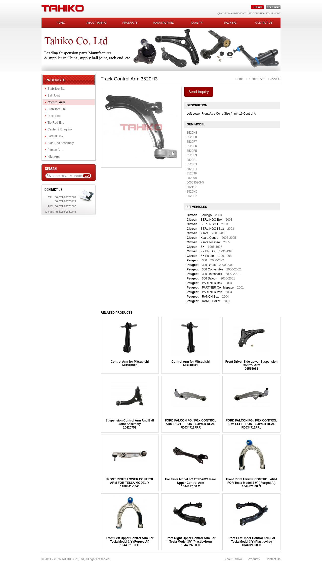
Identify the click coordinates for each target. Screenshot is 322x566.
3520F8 (192, 137)
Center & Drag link (60, 129)
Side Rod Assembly (61, 143)
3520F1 (192, 160)
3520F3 (192, 155)
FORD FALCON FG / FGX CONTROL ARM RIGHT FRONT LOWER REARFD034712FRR (190, 424)
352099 (192, 173)
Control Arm (56, 102)
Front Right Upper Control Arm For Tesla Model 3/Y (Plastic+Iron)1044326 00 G (190, 541)
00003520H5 (195, 182)
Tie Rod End (56, 122)
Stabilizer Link (57, 109)
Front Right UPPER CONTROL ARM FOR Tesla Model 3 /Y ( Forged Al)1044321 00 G (251, 483)
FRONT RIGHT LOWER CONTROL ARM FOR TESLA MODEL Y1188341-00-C (129, 483)
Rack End (54, 116)
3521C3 (192, 187)
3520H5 (192, 196)
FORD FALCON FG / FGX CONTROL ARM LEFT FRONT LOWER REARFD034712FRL (251, 424)
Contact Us (273, 559)
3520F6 (192, 146)
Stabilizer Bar (56, 88)
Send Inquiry (198, 92)
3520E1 (192, 169)
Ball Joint (54, 95)
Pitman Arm (55, 150)
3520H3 (275, 79)
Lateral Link (55, 136)
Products (130, 22)
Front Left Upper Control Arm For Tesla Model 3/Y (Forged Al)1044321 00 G (130, 541)
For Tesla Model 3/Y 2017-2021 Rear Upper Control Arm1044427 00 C (190, 483)
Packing (230, 22)
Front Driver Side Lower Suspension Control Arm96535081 (251, 365)
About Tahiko (96, 22)
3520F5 (192, 151)
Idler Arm (54, 156)
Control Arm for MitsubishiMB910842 (130, 363)
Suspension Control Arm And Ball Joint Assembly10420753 (129, 424)
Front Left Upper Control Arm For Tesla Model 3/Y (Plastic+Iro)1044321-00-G (251, 541)
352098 (192, 178)
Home (61, 22)
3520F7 (192, 142)
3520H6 (192, 191)
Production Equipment (264, 13)
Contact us (263, 22)
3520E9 (192, 164)
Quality (197, 22)
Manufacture (163, 22)
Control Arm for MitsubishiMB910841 (191, 363)
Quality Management (231, 13)
